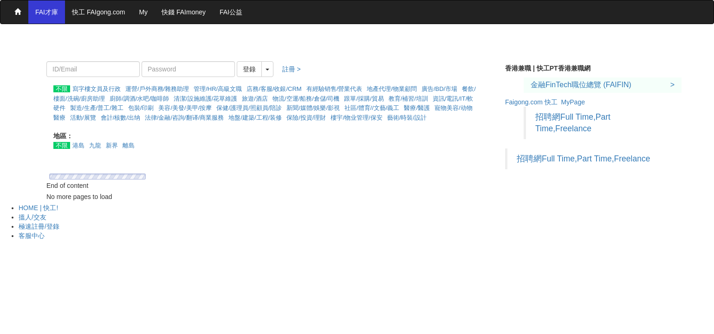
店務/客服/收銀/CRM (274, 88)
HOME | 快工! (38, 208)
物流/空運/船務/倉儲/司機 (306, 98)
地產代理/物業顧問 (392, 88)
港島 (78, 145)
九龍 (95, 145)
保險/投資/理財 (306, 117)
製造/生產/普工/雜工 (96, 107)
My (143, 12)
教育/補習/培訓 (408, 98)
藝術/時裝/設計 (407, 117)
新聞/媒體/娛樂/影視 (313, 107)
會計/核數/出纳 (120, 117)
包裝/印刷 (141, 107)
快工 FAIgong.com (98, 12)
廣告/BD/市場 (439, 88)
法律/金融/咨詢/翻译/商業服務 (184, 117)
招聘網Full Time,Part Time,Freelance (583, 158)
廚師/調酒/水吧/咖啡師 (139, 98)
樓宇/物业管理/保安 (356, 117)
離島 (129, 145)
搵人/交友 (32, 217)
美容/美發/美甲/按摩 (185, 107)
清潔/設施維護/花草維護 (205, 98)
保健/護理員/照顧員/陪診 (249, 107)
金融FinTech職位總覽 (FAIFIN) (581, 85)
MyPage (573, 102)
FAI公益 (231, 12)
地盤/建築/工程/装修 (255, 117)
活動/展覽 (83, 117)
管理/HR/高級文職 (218, 88)
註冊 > (291, 69)
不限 (62, 88)
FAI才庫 (46, 12)
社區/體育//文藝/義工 (371, 107)
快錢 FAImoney (184, 12)
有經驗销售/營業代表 (334, 88)
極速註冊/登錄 (39, 226)
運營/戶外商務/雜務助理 (157, 88)
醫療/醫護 (417, 107)
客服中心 (32, 235)
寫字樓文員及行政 (96, 88)
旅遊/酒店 (255, 98)
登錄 (249, 69)
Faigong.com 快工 (531, 102)
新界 (112, 145)
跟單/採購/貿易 (363, 98)
